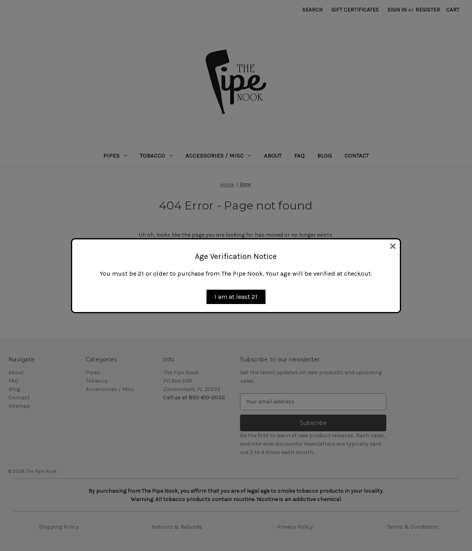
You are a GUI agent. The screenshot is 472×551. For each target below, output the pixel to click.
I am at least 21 (236, 296)
